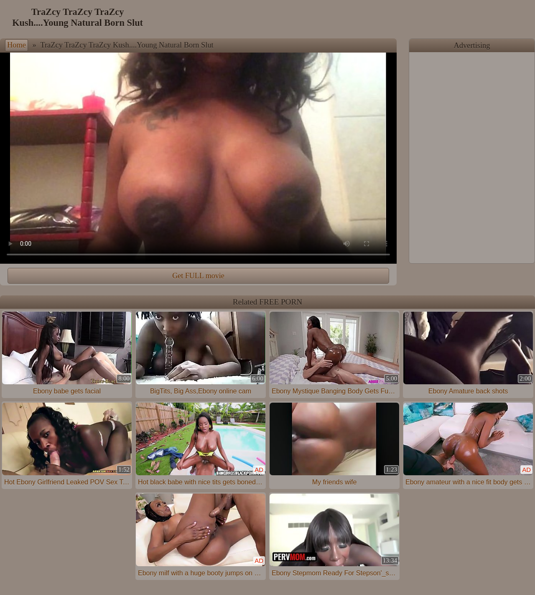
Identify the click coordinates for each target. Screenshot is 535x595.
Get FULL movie (198, 276)
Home (16, 45)
